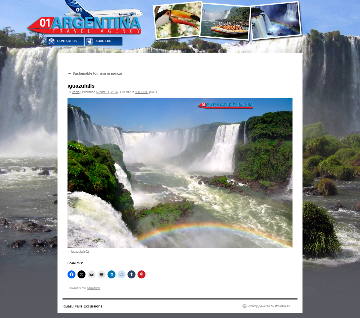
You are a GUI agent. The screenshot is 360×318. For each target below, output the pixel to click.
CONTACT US (67, 41)
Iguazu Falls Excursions (82, 306)
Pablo (76, 92)
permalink (93, 288)
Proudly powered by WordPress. (269, 306)
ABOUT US (103, 41)
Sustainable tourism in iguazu (95, 73)
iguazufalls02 (80, 251)
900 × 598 (141, 92)
